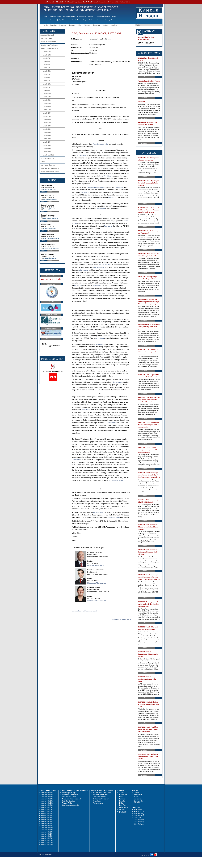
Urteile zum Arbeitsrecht (103, 16)
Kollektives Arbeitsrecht (101, 799)
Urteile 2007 (47, 100)
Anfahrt (43, 191)
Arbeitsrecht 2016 (47, 813)
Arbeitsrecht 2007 (47, 832)
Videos (43, 162)
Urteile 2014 (47, 77)
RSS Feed (122, 805)
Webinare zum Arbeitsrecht (50, 168)
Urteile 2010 (47, 90)
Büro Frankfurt (139, 811)
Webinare (100, 20)
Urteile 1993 (47, 145)
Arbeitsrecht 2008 (47, 830)
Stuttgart (105, 25)
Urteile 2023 (47, 52)
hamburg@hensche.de (50, 209)
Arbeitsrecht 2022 (47, 801)
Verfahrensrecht (98, 803)
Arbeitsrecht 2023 (47, 799)
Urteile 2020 (47, 58)
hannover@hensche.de (50, 218)
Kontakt (122, 801)
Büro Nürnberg (139, 822)
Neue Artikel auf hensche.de (72, 799)
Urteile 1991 (47, 152)
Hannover (72, 25)
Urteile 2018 (47, 65)
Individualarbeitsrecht (100, 795)
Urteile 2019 (47, 61)
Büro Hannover (139, 816)
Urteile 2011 (47, 87)
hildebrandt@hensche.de (96, 583)
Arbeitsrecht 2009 (47, 828)
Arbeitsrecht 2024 (47, 797)
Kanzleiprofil (108, 20)
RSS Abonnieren (46, 854)
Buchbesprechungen (69, 793)
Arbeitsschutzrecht (99, 797)
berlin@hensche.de (49, 189)
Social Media (123, 807)
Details (50, 191)
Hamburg (62, 25)
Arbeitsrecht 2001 (47, 844)
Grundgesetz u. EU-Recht (102, 793)
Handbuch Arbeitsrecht (69, 16)
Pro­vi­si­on (85, 192)
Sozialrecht (97, 801)
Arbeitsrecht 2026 (47, 793)
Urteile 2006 (47, 103)
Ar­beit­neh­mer (99, 267)
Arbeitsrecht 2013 (47, 819)
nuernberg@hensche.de (51, 248)
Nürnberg (96, 25)
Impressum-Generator (50, 20)
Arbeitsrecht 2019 (47, 807)
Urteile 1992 (47, 148)
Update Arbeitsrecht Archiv (50, 172)
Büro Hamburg (139, 814)
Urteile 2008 (47, 97)
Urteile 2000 (47, 123)
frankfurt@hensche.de (50, 199)
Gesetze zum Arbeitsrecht (86, 16)
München (87, 25)
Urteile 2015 (47, 74)
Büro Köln (137, 818)
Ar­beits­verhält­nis (105, 265)
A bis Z (121, 793)
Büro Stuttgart (139, 824)
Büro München (139, 820)
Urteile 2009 (47, 94)
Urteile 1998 (47, 129)
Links (121, 803)
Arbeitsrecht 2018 (47, 809)
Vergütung (78, 285)
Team (136, 797)
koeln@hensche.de (49, 228)
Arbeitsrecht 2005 (47, 836)
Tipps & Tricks (63, 20)
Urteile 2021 (47, 55)
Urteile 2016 (47, 71)
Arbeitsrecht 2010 (47, 826)
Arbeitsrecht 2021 (47, 803)
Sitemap (122, 809)
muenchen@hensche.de (51, 238)
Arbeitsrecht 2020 (47, 805)
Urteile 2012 (47, 84)
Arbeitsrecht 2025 (47, 795)
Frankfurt (53, 25)
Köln (79, 25)
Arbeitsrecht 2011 (47, 824)
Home (45, 16)
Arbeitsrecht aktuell (55, 16)
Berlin (46, 25)
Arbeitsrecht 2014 (47, 817)
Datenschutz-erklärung (138, 801)
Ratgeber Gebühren (88, 20)
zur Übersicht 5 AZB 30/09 (121, 619)
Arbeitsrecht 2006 (47, 834)
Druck (121, 797)
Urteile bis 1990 (48, 155)
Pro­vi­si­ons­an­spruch (116, 480)
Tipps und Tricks (46, 38)
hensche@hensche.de (95, 565)
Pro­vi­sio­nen (81, 155)
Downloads (123, 795)
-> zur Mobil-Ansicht (48, 31)
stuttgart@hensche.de (50, 258)
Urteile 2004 (47, 110)
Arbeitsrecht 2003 (47, 840)
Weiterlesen (144, 77)
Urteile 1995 (47, 139)
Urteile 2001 (47, 119)
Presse (114, 16)
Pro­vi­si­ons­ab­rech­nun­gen (96, 187)
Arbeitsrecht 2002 (47, 842)
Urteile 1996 (47, 136)
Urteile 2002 (47, 116)
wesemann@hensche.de (96, 601)
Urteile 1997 (47, 132)
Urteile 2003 (47, 113)
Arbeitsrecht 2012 (47, 822)
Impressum (138, 799)
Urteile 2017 (47, 68)
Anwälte (114, 25)
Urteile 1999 (47, 126)
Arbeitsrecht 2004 (47, 838)
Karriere (122, 799)
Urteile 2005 (47, 106)
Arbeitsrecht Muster (75, 20)
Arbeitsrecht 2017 (47, 811)
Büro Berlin (138, 809)
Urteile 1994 (47, 142)
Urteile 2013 (47, 81)
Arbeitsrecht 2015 (47, 815)
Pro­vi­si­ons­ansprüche (100, 144)
